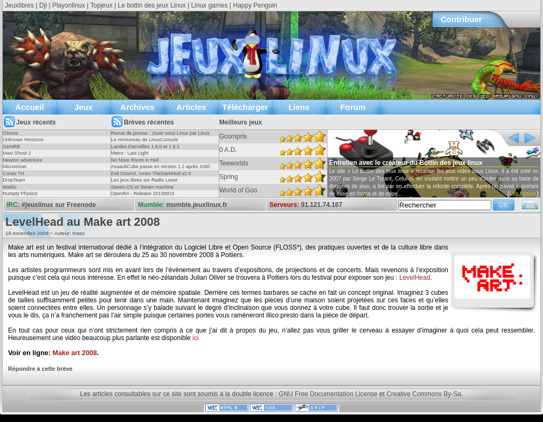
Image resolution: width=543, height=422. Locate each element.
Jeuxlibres (19, 5)
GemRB (11, 146)
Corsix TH (13, 173)
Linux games (209, 5)
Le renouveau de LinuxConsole (144, 139)
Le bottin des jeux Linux (152, 5)
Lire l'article (523, 194)
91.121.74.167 (322, 205)
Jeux (83, 107)
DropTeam (14, 180)
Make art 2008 (74, 353)
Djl (43, 5)
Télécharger (245, 107)
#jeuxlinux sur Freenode (59, 205)
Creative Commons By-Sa (423, 394)
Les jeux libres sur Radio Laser (144, 180)
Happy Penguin (255, 5)
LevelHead (414, 277)
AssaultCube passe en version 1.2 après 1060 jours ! (160, 170)
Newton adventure (22, 160)
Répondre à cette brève (40, 368)
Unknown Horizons (23, 139)
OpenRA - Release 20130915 (143, 193)
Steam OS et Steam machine (142, 187)
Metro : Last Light (130, 153)
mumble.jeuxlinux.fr (196, 205)
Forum (353, 107)
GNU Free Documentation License (328, 394)
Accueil (29, 107)
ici (195, 338)
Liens (298, 107)
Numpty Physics (20, 193)
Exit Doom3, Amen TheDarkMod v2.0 (151, 173)
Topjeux (101, 5)
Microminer (15, 166)
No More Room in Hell (135, 160)
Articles (191, 107)
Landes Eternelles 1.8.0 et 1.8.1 (145, 146)
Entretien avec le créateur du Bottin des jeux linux (406, 163)
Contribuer (461, 19)
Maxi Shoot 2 (17, 153)
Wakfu (9, 187)
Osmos (10, 133)
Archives (137, 107)
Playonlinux (68, 5)
